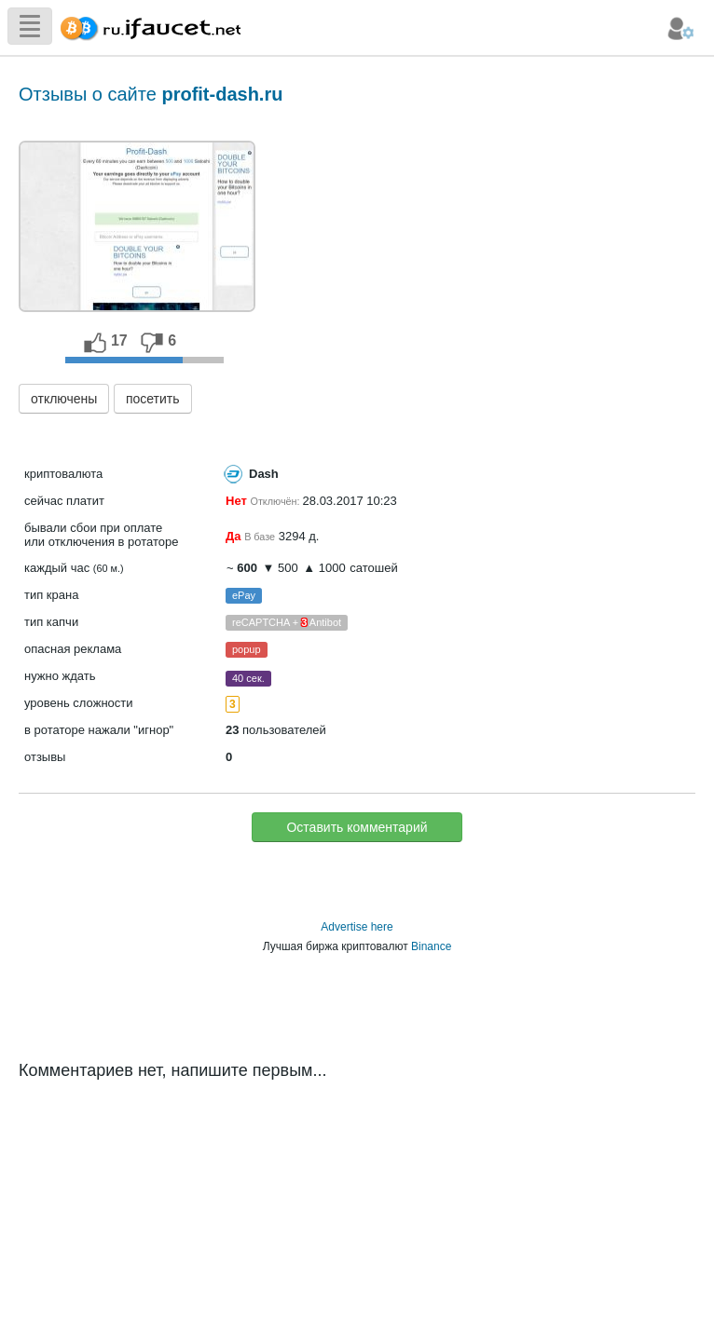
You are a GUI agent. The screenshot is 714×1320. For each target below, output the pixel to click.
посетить (153, 398)
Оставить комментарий (356, 827)
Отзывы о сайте (150, 94)
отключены (64, 398)
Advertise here (356, 926)
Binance (431, 946)
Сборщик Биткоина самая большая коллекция (146, 25)
